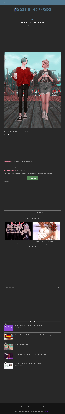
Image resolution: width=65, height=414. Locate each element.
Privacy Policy (46, 411)
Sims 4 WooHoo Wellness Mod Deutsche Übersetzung (33, 335)
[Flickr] (28, 406)
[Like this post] (34, 212)
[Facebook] (21, 406)
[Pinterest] (25, 406)
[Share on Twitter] (37, 212)
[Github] (39, 406)
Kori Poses (18, 241)
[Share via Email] (42, 212)
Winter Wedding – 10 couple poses (47, 241)
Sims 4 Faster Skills (22, 344)
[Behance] (32, 406)
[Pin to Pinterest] (39, 212)
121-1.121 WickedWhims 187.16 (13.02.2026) (31, 354)
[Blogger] (43, 406)
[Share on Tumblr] (40, 212)
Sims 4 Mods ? (7, 134)
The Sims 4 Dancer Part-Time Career (28, 363)
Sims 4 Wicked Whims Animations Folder (29, 325)
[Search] (60, 2)
